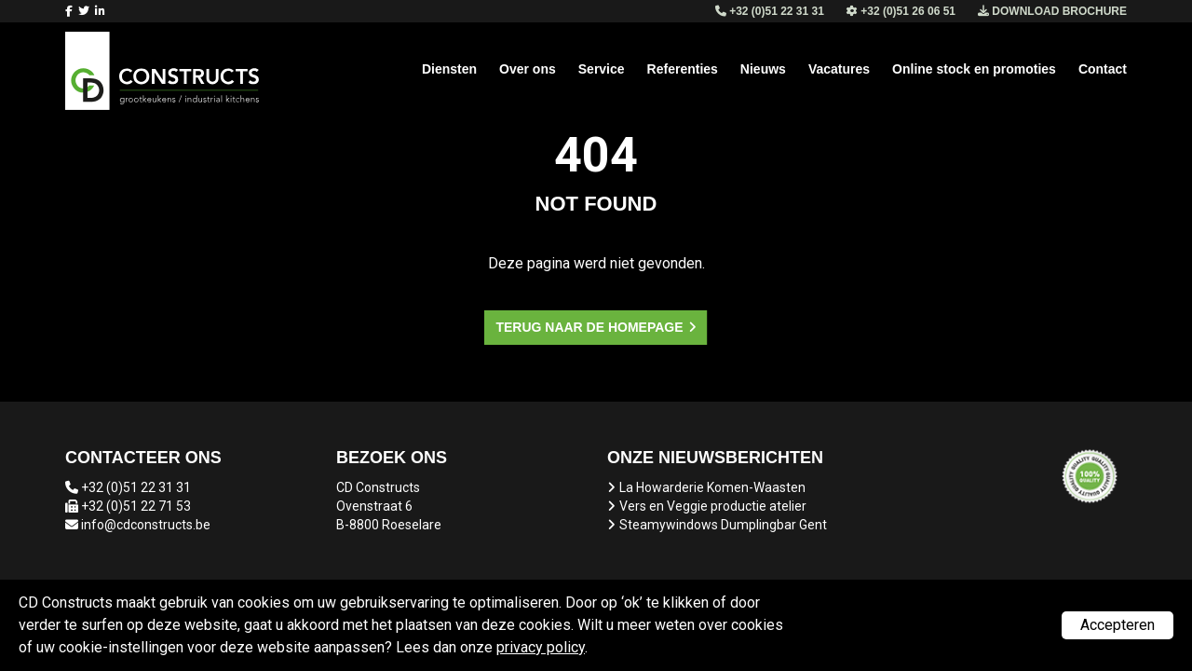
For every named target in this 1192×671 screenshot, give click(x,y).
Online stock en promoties (974, 69)
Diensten (449, 69)
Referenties (682, 69)
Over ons (527, 69)
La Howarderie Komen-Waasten (712, 487)
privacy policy (540, 647)
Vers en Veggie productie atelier (712, 506)
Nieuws (763, 69)
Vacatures (839, 69)
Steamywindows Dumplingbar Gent (723, 524)
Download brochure (1052, 11)
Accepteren (1117, 625)
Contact (1102, 69)
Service (601, 69)
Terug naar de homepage (589, 327)
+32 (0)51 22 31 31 (136, 487)
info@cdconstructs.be (145, 524)
